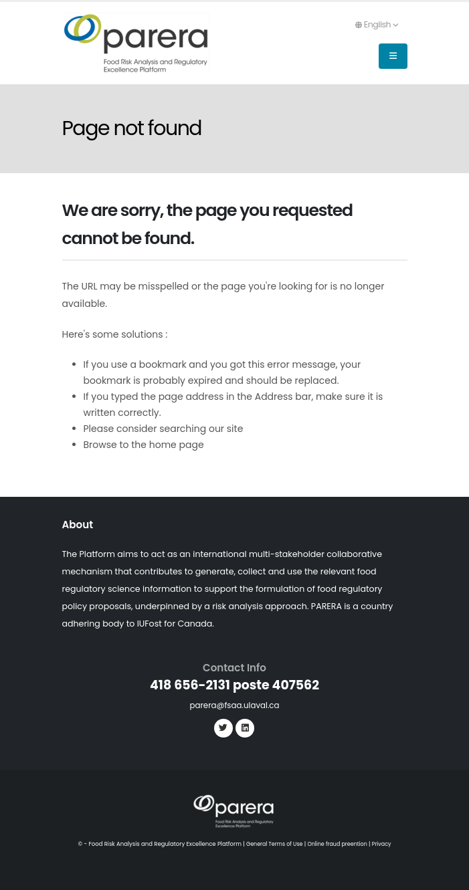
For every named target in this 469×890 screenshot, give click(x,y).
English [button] (376, 24)
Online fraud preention (338, 844)
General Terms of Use (272, 844)
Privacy (385, 844)
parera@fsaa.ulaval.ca (234, 705)
